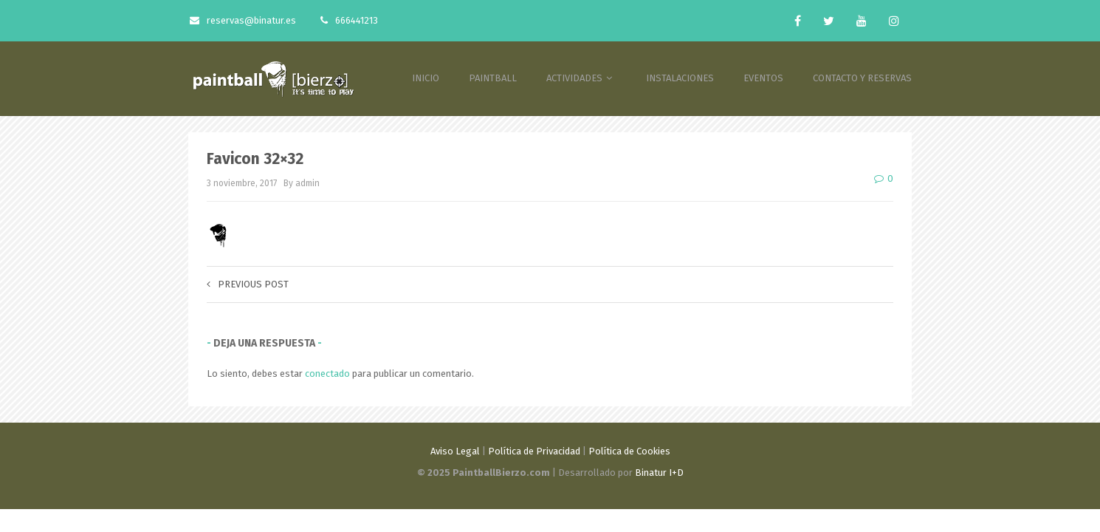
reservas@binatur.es (243, 20)
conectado (327, 373)
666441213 (349, 20)
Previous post (248, 284)
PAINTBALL (493, 77)
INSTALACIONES (680, 77)
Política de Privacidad (534, 451)
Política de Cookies (629, 451)
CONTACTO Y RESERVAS (862, 77)
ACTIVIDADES (581, 77)
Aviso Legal (455, 451)
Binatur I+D (659, 472)
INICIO (425, 77)
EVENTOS (763, 77)
